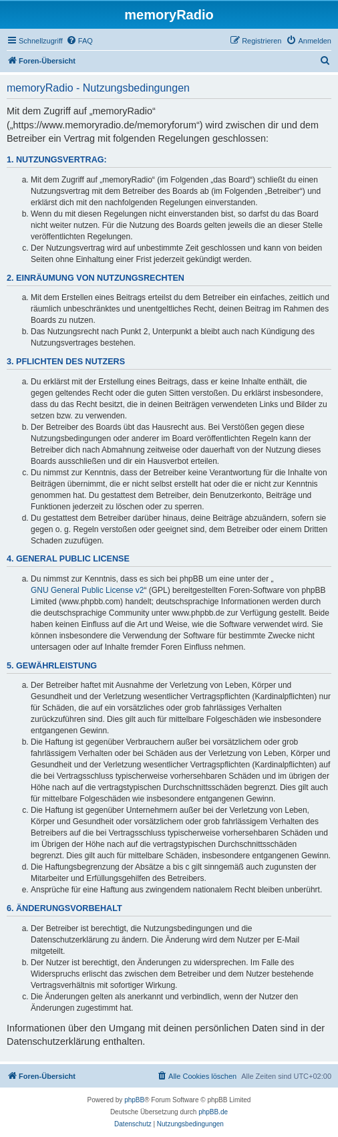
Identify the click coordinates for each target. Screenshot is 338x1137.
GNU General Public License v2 (87, 590)
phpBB (134, 1100)
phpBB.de (213, 1112)
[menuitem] (79, 41)
